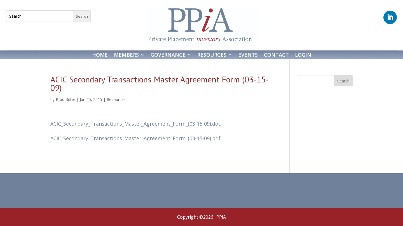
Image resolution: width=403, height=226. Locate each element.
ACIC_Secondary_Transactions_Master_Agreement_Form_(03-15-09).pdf (135, 138)
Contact (276, 55)
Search (343, 81)
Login (303, 55)
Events (248, 55)
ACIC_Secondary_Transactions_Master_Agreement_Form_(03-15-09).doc (135, 123)
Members (126, 55)
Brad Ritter (65, 99)
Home (100, 55)
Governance (168, 55)
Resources (211, 55)
